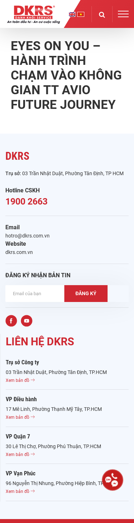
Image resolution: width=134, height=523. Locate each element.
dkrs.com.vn (19, 252)
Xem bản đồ (20, 380)
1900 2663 (26, 201)
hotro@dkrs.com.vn (27, 236)
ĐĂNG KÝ (85, 293)
